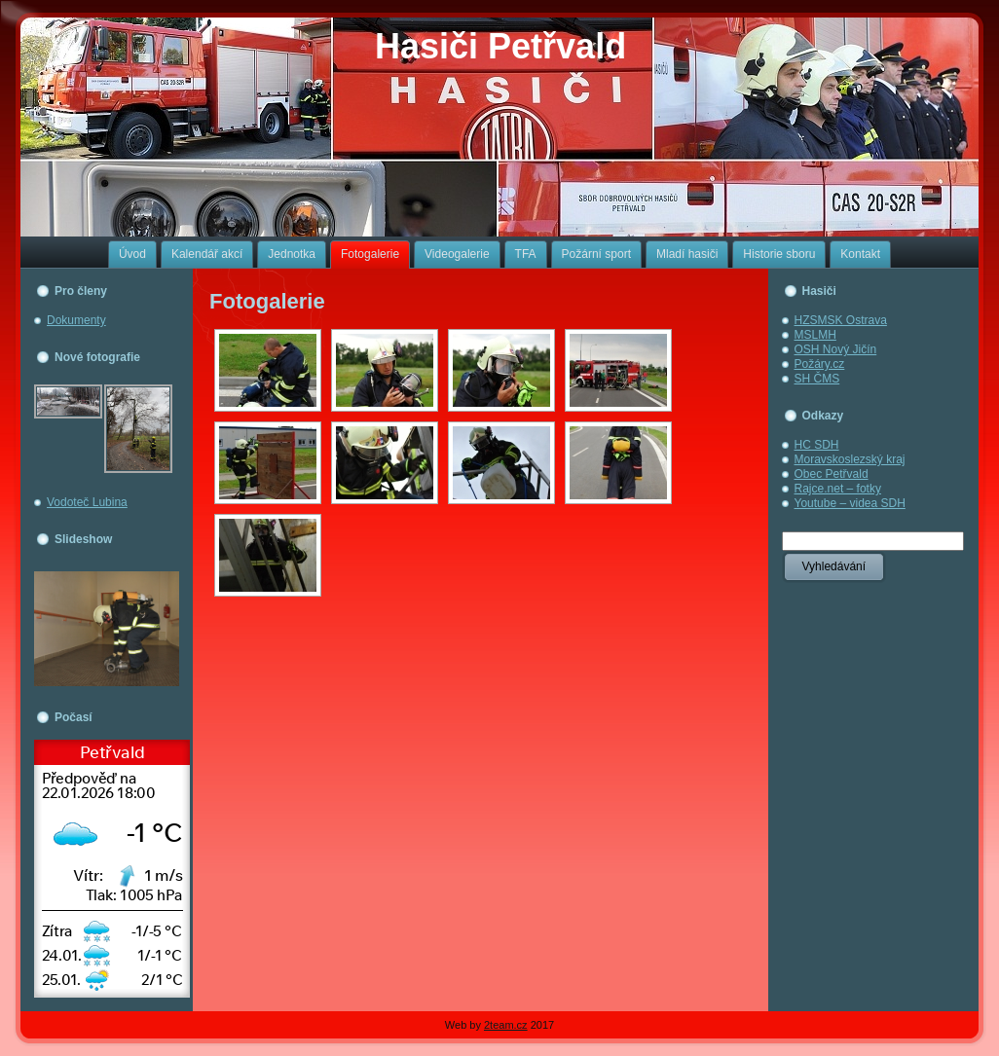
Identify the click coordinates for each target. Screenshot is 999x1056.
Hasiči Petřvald (500, 46)
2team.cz (506, 1025)
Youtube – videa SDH (850, 503)
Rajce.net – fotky (838, 488)
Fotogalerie (267, 301)
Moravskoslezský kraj (850, 459)
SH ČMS (817, 378)
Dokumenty (76, 320)
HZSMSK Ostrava (841, 320)
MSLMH (815, 335)
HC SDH (817, 445)
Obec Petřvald (832, 474)
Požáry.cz (820, 364)
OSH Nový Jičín (836, 349)
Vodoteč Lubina (87, 502)
